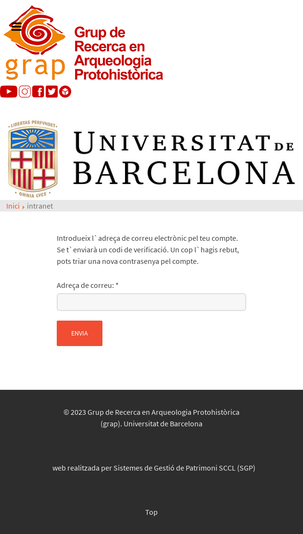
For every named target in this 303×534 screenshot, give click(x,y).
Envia (79, 333)
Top (151, 512)
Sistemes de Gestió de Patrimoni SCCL (184, 467)
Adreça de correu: (88, 285)
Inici (13, 206)
